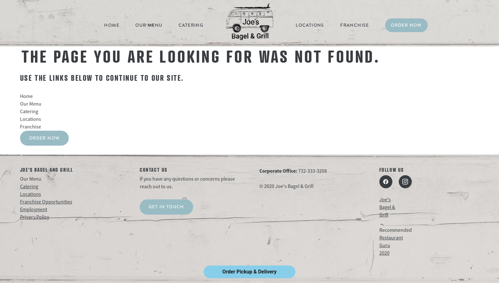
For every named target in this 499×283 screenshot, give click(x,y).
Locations (310, 25)
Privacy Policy (34, 217)
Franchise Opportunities (46, 202)
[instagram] (405, 181)
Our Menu (148, 25)
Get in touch (166, 207)
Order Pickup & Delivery (249, 272)
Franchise (354, 25)
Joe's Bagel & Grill (387, 207)
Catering (191, 25)
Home (111, 25)
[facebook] (385, 181)
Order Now (406, 25)
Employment (33, 209)
